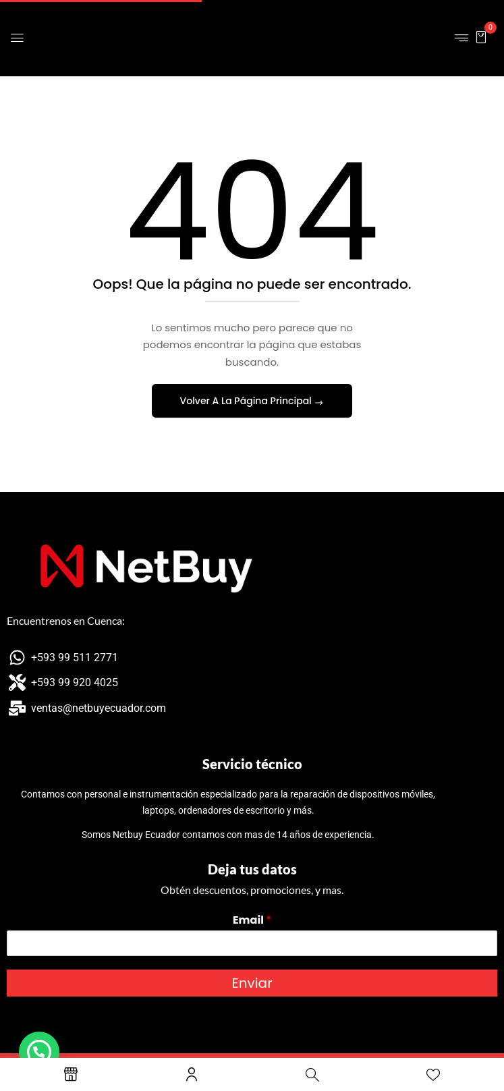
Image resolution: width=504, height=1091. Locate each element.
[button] (481, 36)
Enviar (251, 983)
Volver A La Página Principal (247, 401)
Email (252, 921)
